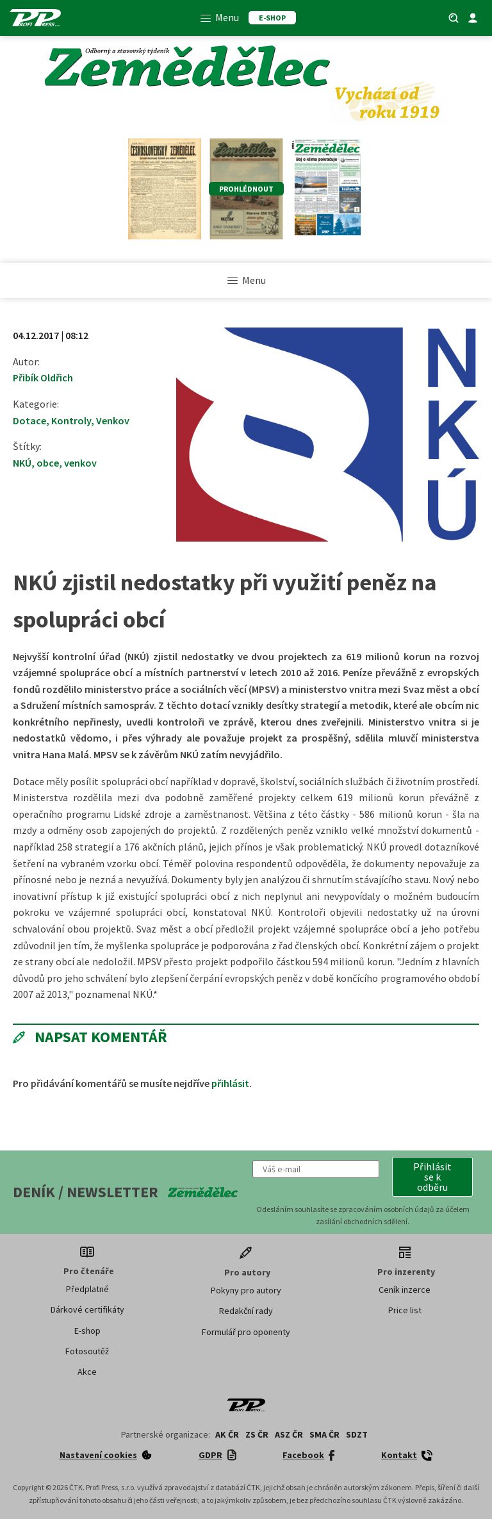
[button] (432, 1177)
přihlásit (230, 1083)
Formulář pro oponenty (246, 1332)
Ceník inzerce (404, 1289)
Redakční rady (246, 1310)
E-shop (87, 1330)
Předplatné (87, 1289)
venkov (80, 462)
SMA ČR (324, 1434)
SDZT (357, 1434)
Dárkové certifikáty (87, 1309)
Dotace (29, 420)
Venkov (112, 420)
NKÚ (22, 462)
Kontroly (71, 420)
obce (48, 462)
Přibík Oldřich (43, 377)
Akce (87, 1371)
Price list (405, 1310)
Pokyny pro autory (246, 1290)
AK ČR (227, 1434)
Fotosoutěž (87, 1351)
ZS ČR (256, 1434)
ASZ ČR (289, 1434)
